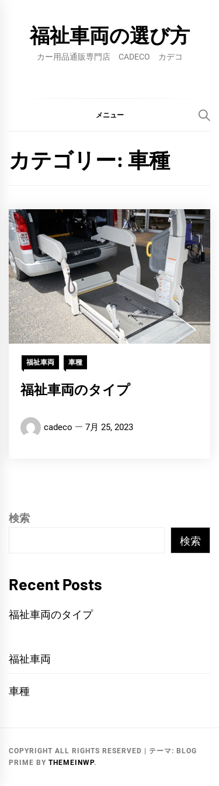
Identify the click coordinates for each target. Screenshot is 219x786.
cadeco (58, 427)
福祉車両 (40, 362)
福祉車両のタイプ (75, 389)
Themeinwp (71, 763)
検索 (19, 518)
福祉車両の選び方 (110, 35)
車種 (75, 362)
